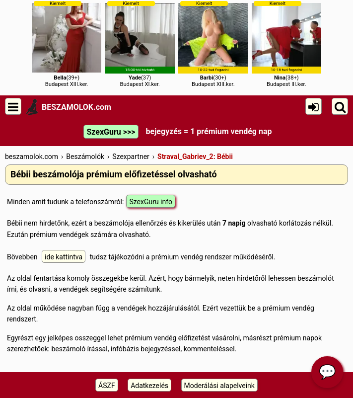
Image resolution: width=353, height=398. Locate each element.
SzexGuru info (150, 202)
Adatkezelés (149, 386)
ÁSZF (106, 386)
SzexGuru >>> (110, 132)
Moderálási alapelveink (219, 386)
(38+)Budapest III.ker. (286, 43)
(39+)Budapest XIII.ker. (66, 43)
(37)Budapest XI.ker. (140, 43)
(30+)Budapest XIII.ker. (213, 43)
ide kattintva (63, 257)
